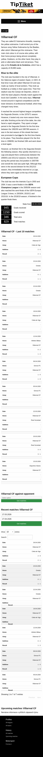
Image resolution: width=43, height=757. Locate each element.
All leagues (9, 722)
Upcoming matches (12, 736)
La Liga (5, 31)
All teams (8, 725)
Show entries (10, 532)
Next (39, 697)
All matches (9, 733)
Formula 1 (9, 744)
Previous (32, 697)
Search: (17, 537)
